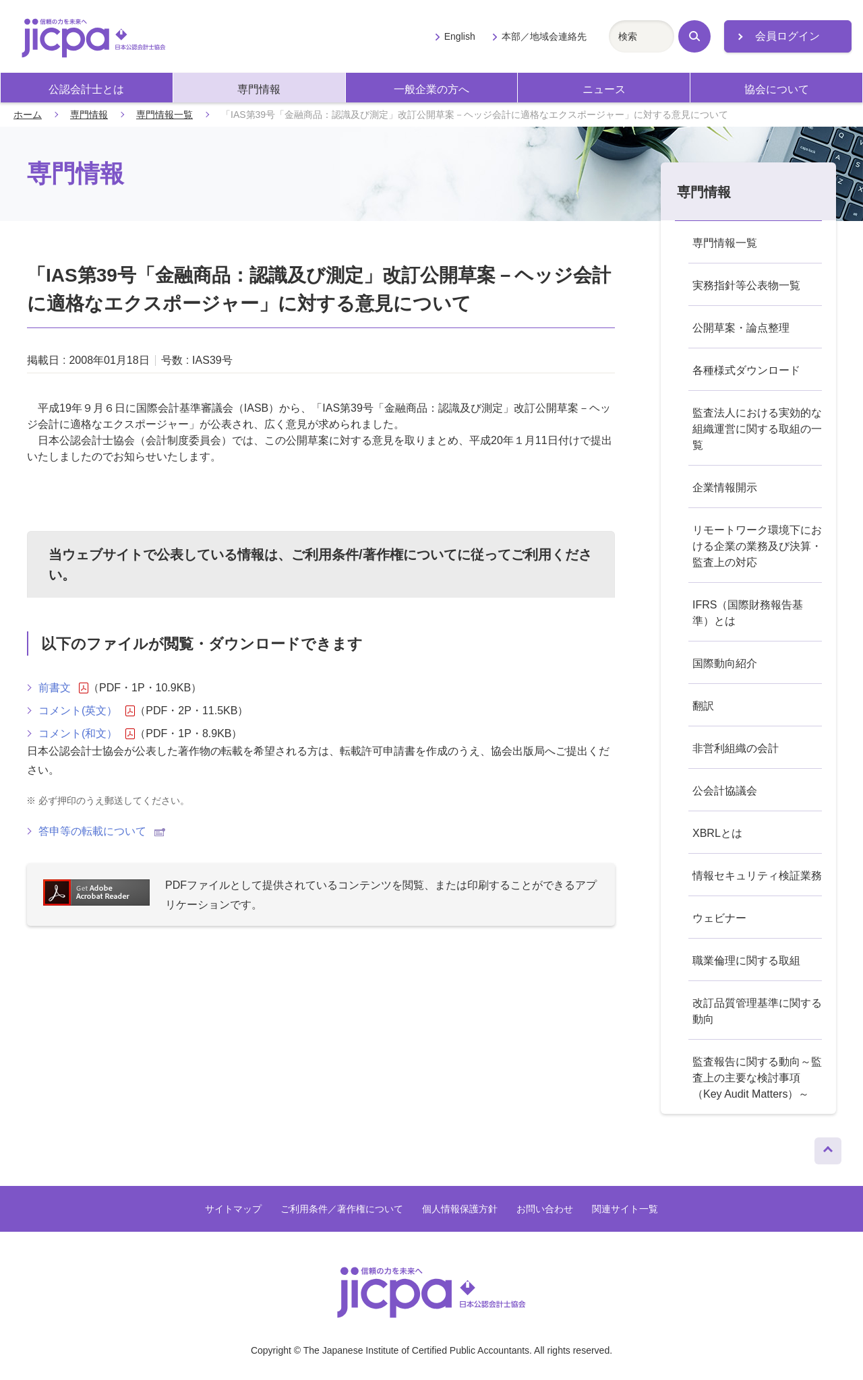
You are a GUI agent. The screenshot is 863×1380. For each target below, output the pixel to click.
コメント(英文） (86, 711)
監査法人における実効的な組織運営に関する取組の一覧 (757, 429)
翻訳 (703, 706)
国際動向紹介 (724, 663)
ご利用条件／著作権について (341, 1208)
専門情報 (258, 89)
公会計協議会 (724, 790)
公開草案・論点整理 (741, 328)
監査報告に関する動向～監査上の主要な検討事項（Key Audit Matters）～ (757, 1078)
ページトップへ (827, 1147)
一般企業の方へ (431, 89)
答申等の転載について (101, 831)
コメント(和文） (86, 734)
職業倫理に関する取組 (746, 960)
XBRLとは (717, 833)
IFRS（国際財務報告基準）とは (747, 613)
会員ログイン (787, 36)
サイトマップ (233, 1208)
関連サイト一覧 (625, 1208)
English (459, 36)
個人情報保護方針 (460, 1208)
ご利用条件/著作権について (374, 554)
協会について (776, 89)
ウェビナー (719, 918)
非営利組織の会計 (735, 748)
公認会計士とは (86, 89)
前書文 (63, 688)
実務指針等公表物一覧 (746, 285)
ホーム (27, 114)
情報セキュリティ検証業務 (757, 875)
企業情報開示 (724, 487)
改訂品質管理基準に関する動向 (757, 1011)
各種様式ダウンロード (746, 370)
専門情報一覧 (164, 114)
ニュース (604, 89)
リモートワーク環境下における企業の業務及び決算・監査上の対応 (757, 546)
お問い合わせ (544, 1208)
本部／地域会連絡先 (544, 36)
